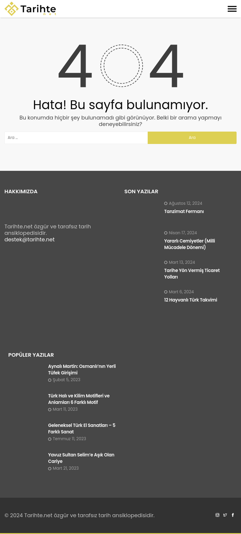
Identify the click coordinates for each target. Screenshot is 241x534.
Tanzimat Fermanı (184, 211)
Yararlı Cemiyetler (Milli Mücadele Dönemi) (189, 244)
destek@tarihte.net (29, 239)
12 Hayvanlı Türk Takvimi (190, 300)
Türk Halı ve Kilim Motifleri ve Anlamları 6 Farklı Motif (79, 399)
